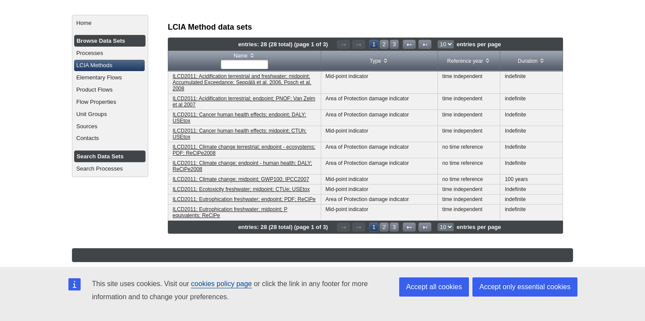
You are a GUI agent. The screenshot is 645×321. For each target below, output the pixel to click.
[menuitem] (110, 23)
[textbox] (244, 64)
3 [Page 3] (394, 44)
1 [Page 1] (373, 44)
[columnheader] (244, 61)
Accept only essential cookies (524, 286)
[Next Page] (409, 44)
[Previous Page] (358, 44)
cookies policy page (221, 283)
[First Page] (343, 44)
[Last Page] (424, 44)
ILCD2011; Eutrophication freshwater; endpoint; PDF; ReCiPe (244, 199)
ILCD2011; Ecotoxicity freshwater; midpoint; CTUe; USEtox (241, 189)
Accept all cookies (434, 286)
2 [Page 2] (384, 44)
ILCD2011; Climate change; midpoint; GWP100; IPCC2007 (241, 179)
